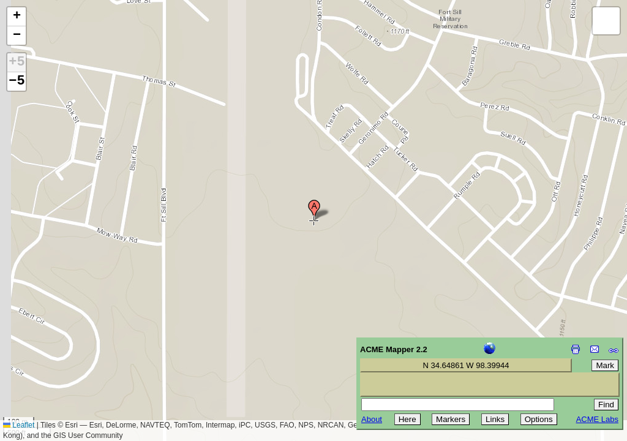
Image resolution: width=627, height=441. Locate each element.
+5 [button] (16, 62)
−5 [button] (16, 81)
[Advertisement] (65, 354)
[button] (314, 210)
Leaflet (18, 425)
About (371, 419)
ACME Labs (597, 419)
